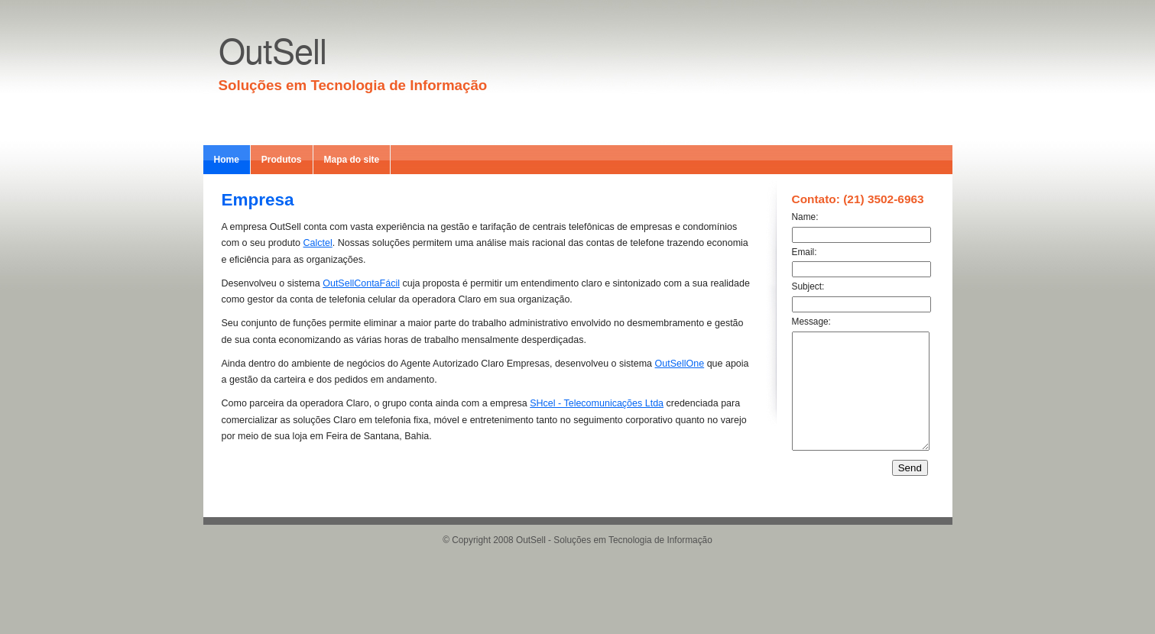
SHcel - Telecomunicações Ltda (596, 403)
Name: (805, 217)
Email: (804, 252)
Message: (811, 321)
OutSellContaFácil (361, 283)
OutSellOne (680, 363)
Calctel (318, 243)
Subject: (808, 286)
